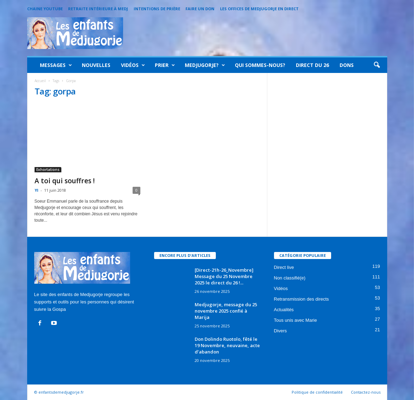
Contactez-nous (365, 392)
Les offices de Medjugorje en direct (259, 8)
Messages (56, 65)
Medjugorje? (205, 65)
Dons (347, 65)
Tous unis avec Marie (295, 320)
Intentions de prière (157, 8)
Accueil (40, 80)
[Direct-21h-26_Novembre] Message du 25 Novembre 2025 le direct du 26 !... (224, 276)
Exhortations (48, 169)
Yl (36, 190)
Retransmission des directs (301, 299)
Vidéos (133, 65)
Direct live (284, 267)
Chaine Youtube (45, 8)
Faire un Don (199, 8)
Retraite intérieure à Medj (98, 8)
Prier (165, 65)
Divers (280, 330)
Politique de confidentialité (317, 392)
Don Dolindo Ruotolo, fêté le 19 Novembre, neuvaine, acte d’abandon (227, 345)
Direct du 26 (312, 65)
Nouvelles (96, 65)
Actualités (284, 309)
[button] (376, 65)
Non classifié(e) (290, 278)
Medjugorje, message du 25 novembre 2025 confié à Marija (226, 310)
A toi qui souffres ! (65, 180)
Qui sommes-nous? (260, 65)
